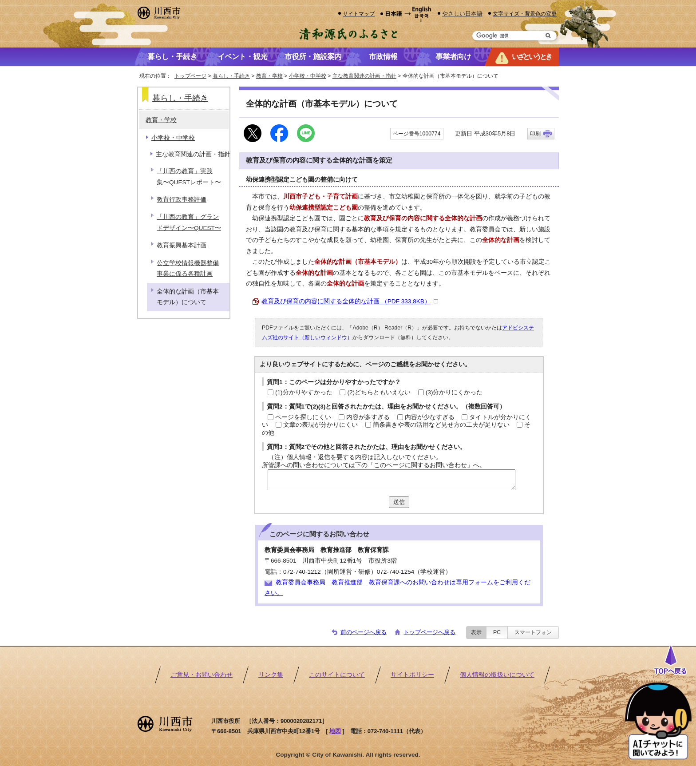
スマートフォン (533, 632)
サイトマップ (359, 13)
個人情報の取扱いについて (497, 674)
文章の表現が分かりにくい (320, 424)
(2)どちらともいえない (379, 392)
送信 (399, 502)
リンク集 (270, 674)
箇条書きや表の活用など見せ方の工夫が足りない (441, 424)
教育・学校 (269, 76)
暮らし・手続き (231, 76)
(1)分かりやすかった (303, 392)
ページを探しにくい (303, 417)
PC (497, 632)
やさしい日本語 (462, 13)
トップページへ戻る (429, 632)
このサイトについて (337, 674)
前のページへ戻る (363, 632)
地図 (335, 731)
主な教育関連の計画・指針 (364, 76)
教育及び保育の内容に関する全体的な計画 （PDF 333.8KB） (349, 301)
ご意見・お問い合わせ (201, 674)
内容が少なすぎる (430, 417)
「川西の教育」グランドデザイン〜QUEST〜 (189, 222)
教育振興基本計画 (181, 245)
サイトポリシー (412, 674)
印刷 (535, 134)
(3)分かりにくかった (454, 392)
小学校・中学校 (307, 76)
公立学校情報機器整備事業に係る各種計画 (188, 268)
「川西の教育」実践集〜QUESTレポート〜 (189, 176)
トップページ (190, 76)
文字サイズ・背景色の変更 (525, 13)
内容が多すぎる (368, 417)
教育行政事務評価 (181, 199)
